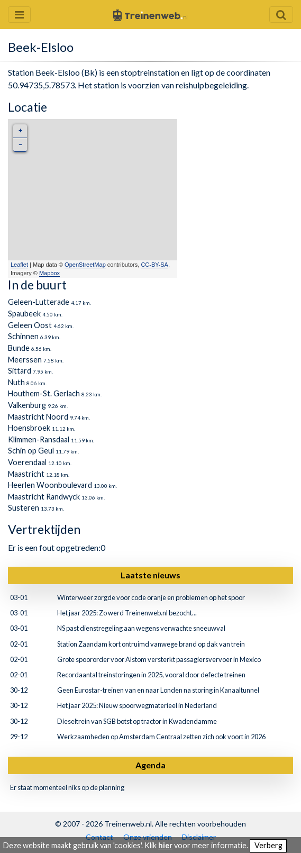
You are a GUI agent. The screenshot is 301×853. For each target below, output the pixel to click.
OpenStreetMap (85, 264)
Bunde (19, 347)
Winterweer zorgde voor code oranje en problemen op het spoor (151, 597)
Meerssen (25, 359)
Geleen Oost (30, 325)
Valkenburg (27, 405)
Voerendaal (27, 462)
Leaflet (19, 264)
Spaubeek (24, 313)
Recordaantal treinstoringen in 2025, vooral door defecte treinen (151, 674)
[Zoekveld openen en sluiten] (281, 14)
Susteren (23, 507)
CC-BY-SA (154, 264)
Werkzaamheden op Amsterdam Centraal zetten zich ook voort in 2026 (161, 736)
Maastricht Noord (38, 416)
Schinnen (23, 336)
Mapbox (49, 273)
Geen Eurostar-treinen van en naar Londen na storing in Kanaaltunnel (158, 690)
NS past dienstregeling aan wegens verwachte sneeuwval (141, 628)
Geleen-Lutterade (38, 301)
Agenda (150, 765)
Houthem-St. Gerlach (44, 393)
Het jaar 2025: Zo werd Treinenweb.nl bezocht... (127, 613)
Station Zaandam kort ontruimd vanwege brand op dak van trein (151, 644)
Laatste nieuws (150, 575)
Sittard (19, 370)
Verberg (268, 845)
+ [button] (20, 130)
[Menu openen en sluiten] (19, 14)
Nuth (16, 382)
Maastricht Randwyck (44, 496)
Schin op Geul (31, 450)
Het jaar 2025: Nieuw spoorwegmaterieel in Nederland (137, 705)
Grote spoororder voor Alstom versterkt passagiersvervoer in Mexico (159, 659)
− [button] (20, 144)
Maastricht (26, 473)
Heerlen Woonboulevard (50, 484)
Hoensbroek (29, 427)
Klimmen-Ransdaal (38, 439)
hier (165, 845)
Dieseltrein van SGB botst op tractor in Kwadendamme (137, 721)
